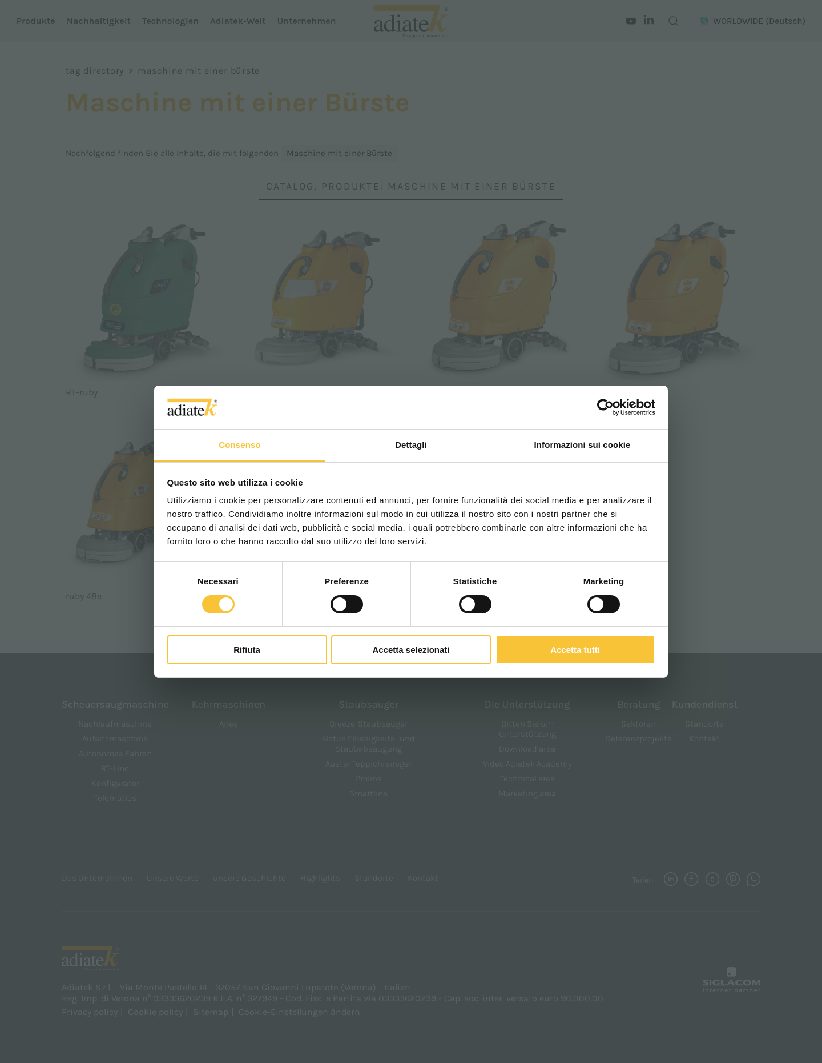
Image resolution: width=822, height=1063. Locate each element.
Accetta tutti (575, 650)
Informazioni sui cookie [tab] (582, 445)
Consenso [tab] (239, 445)
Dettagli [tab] (411, 445)
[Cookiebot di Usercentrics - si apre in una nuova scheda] (605, 407)
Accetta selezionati (410, 650)
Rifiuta (246, 650)
